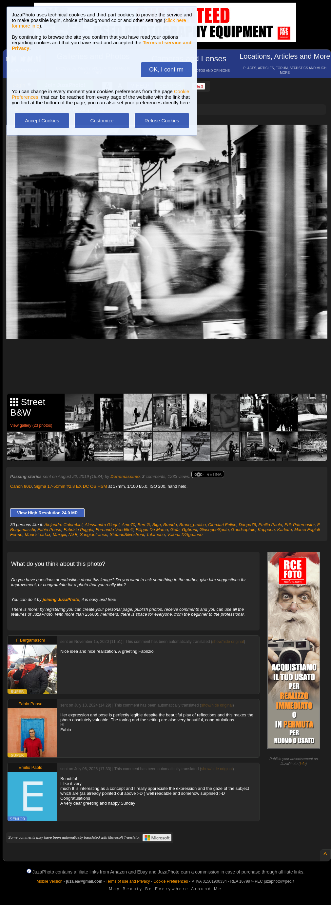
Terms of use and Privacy (128, 881)
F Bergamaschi (30, 640)
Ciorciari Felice (222, 524)
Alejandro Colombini (63, 524)
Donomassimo (125, 476)
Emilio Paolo (270, 524)
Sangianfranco (93, 534)
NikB (72, 534)
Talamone (155, 534)
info (303, 764)
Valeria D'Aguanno (185, 534)
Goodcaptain (243, 529)
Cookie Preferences (170, 881)
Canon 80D (21, 486)
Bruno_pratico (192, 524)
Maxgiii (59, 534)
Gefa (175, 529)
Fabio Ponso (49, 529)
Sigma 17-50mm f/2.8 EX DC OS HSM (70, 486)
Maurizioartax (37, 534)
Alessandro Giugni (102, 524)
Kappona (266, 529)
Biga (156, 524)
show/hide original (228, 641)
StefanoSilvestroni (127, 534)
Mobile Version (50, 881)
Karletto (284, 529)
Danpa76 (247, 524)
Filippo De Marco (152, 529)
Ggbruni (189, 529)
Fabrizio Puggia (78, 529)
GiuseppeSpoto (214, 529)
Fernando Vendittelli (114, 529)
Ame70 (128, 524)
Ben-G (144, 524)
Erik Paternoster (299, 524)
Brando (170, 524)
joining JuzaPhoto (61, 599)
